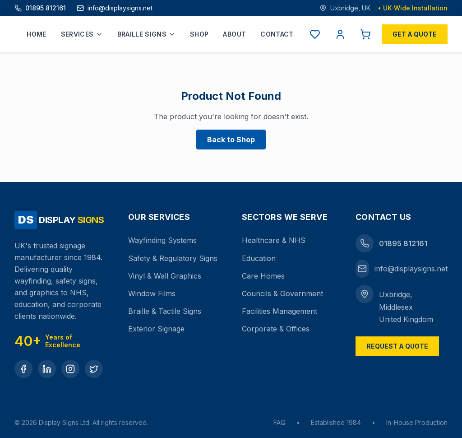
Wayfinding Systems (162, 240)
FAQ (279, 422)
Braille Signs (146, 34)
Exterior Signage (156, 328)
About (234, 34)
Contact (276, 34)
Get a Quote (415, 34)
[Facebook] (23, 369)
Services (82, 34)
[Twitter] (94, 369)
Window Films (152, 293)
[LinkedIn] (47, 369)
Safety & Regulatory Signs (172, 258)
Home (36, 34)
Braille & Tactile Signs (164, 311)
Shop (199, 34)
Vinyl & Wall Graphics (164, 275)
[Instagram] (70, 369)
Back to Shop (231, 139)
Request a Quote (397, 346)
